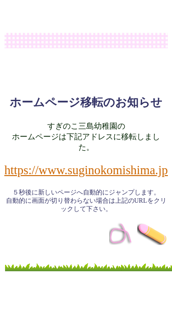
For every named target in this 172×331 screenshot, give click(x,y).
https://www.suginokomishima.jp (86, 170)
